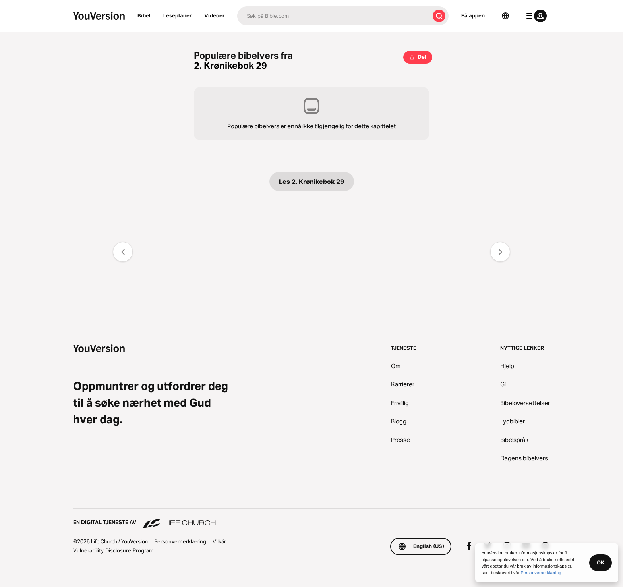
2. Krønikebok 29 (230, 66)
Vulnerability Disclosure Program (113, 550)
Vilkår (219, 541)
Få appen (473, 15)
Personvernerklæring (180, 541)
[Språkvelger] (505, 16)
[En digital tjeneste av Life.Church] (311, 518)
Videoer (214, 15)
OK (600, 562)
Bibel (144, 15)
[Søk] (333, 16)
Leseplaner (177, 15)
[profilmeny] (535, 16)
